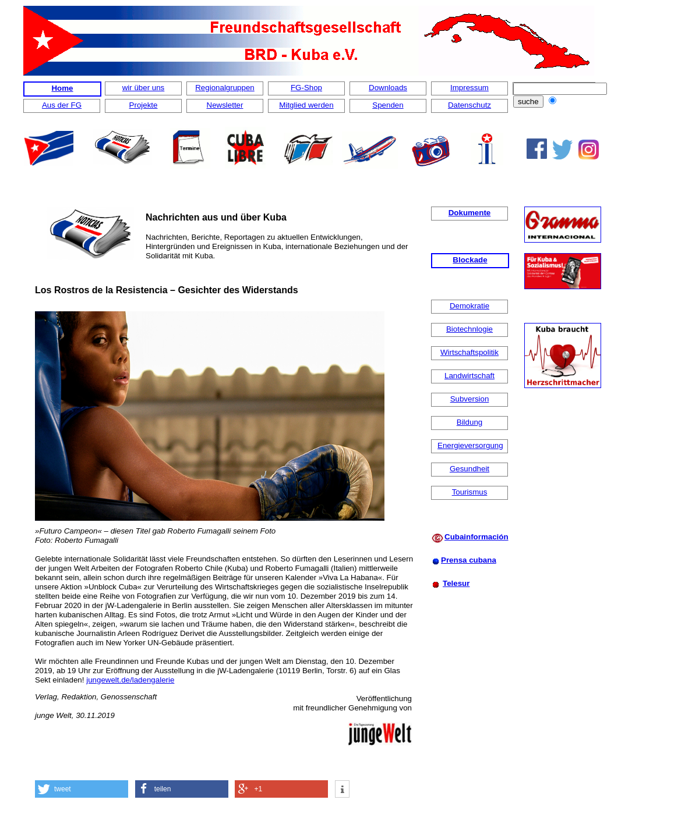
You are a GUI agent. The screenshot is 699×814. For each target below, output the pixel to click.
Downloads (388, 87)
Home (62, 88)
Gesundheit (469, 468)
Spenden (387, 105)
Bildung (469, 422)
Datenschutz (469, 105)
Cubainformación (476, 536)
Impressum (469, 87)
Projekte (143, 105)
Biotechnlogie (469, 329)
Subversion (469, 398)
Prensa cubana (468, 560)
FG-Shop (306, 87)
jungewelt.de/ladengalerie (130, 680)
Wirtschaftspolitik (469, 352)
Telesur (456, 583)
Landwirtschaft (469, 375)
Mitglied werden (306, 105)
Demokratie (469, 305)
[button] (81, 789)
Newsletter (225, 105)
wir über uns (143, 87)
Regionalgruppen (225, 87)
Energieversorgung (470, 445)
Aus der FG (62, 105)
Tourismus (470, 492)
